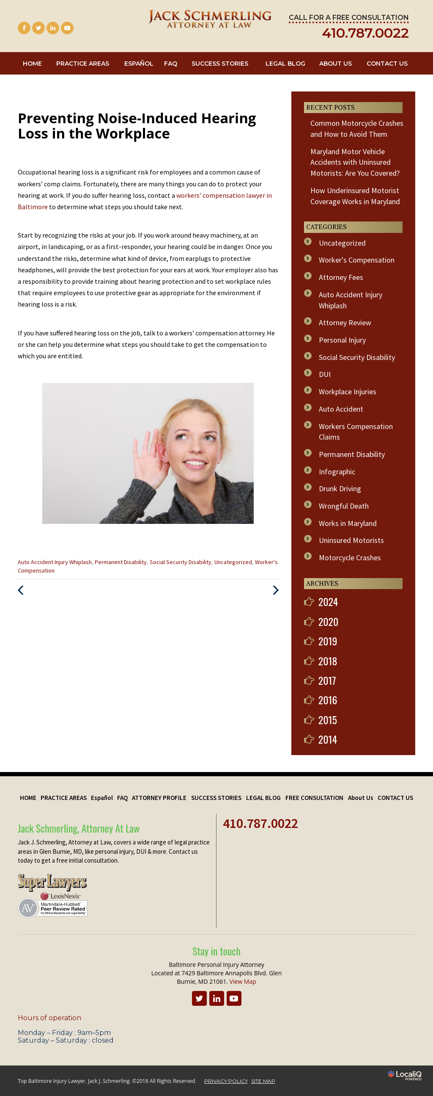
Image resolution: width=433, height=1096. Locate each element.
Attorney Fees (341, 277)
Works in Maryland (348, 523)
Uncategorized (233, 562)
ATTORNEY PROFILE (159, 798)
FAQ (170, 63)
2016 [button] (327, 699)
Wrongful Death (344, 506)
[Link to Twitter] (38, 28)
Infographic (337, 471)
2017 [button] (327, 680)
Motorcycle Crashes (350, 557)
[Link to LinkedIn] (53, 28)
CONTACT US (387, 63)
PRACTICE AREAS (82, 63)
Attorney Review (345, 322)
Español (138, 63)
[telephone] (365, 35)
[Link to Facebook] (24, 28)
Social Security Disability (180, 562)
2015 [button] (327, 719)
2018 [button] (327, 660)
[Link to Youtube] (67, 28)
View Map (243, 981)
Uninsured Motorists (351, 540)
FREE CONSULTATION (314, 798)
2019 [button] (327, 640)
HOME (32, 63)
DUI (325, 374)
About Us (335, 63)
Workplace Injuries (347, 391)
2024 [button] (328, 601)
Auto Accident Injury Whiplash (55, 562)
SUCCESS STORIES (220, 63)
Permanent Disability (121, 562)
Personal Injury (342, 340)
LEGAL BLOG (285, 63)
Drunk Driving (340, 488)
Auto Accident (341, 409)
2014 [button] (327, 739)
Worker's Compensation (357, 260)
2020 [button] (328, 621)
